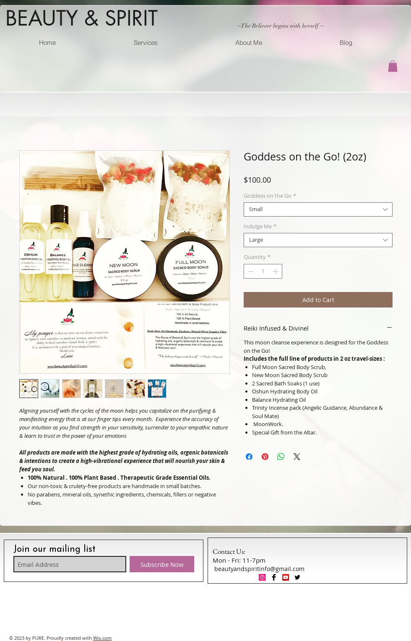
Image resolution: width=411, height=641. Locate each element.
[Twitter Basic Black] (297, 577)
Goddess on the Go (270, 196)
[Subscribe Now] (162, 564)
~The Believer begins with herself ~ (280, 25)
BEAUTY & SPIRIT (81, 18)
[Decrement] (250, 271)
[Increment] (276, 271)
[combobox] (318, 209)
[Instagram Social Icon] (262, 577)
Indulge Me (260, 226)
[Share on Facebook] (249, 457)
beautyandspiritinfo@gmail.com (259, 569)
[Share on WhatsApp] (281, 457)
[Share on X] (297, 457)
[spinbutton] (263, 271)
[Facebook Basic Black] (274, 577)
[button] (393, 66)
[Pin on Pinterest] (265, 457)
